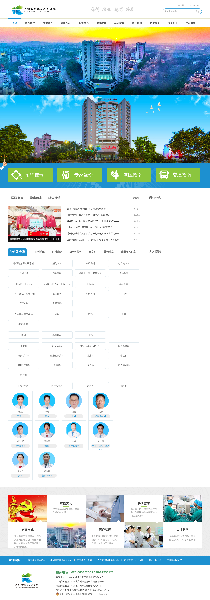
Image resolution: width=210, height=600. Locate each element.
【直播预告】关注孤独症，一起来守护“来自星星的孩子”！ (94, 233)
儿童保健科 (24, 324)
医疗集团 (137, 23)
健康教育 (101, 23)
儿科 (123, 314)
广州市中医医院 (174, 560)
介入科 (90, 365)
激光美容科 (124, 365)
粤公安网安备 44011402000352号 (76, 594)
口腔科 (90, 335)
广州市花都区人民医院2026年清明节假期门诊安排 (91, 227)
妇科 (57, 314)
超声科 (90, 385)
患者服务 (190, 23)
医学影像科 (57, 385)
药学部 (23, 374)
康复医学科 (124, 346)
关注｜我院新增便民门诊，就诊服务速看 (86, 209)
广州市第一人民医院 (133, 560)
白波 (74, 411)
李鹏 (20, 411)
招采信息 (155, 23)
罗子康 (100, 441)
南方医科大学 (155, 560)
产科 (90, 314)
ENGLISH (195, 5)
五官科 (20, 416)
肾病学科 (123, 273)
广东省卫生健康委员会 (108, 560)
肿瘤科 (90, 355)
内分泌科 (57, 273)
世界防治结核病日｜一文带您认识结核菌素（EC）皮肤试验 (95, 239)
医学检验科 (24, 385)
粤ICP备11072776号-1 (98, 590)
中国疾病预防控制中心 (61, 560)
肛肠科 (90, 284)
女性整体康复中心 (23, 314)
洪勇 (74, 441)
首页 (14, 23)
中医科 (123, 355)
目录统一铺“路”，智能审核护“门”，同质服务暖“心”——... (93, 221)
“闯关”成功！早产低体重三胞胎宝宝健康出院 (88, 215)
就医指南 (66, 23)
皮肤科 (23, 346)
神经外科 (123, 284)
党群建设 (48, 23)
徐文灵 (20, 471)
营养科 (57, 365)
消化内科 (57, 263)
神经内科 (90, 263)
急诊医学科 (57, 346)
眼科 (23, 335)
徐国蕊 (47, 441)
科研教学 (119, 23)
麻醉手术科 (24, 355)
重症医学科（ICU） (90, 346)
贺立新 (47, 471)
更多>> (136, 198)
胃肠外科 (57, 303)
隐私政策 (103, 594)
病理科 (123, 385)
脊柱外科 (123, 293)
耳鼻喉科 (57, 335)
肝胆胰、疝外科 (24, 284)
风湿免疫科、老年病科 (90, 273)
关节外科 (23, 303)
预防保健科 (24, 365)
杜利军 (20, 441)
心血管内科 (124, 263)
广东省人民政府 (84, 560)
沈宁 (101, 411)
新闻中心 (83, 23)
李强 (47, 411)
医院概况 (30, 23)
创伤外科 (90, 293)
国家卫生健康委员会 (35, 560)
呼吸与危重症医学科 (23, 263)
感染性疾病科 (57, 355)
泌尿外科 (57, 293)
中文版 (181, 5)
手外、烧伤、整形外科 (23, 293)
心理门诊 (23, 273)
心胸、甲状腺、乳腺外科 (57, 284)
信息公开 (173, 23)
